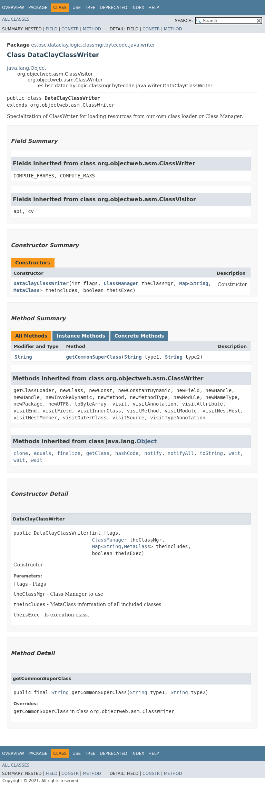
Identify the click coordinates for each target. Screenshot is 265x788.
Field (51, 29)
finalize (68, 453)
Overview (13, 7)
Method (92, 29)
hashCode (126, 453)
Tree (90, 7)
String (199, 283)
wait (235, 453)
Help (153, 7)
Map (183, 283)
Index (138, 7)
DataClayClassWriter (41, 283)
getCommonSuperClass (93, 357)
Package (37, 7)
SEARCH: (184, 20)
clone (20, 453)
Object (147, 441)
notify (153, 453)
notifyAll (181, 453)
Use (76, 7)
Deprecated (113, 7)
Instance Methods (81, 336)
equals (42, 453)
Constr (70, 29)
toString (211, 453)
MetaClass (26, 290)
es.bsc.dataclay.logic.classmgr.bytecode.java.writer (93, 45)
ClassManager (121, 283)
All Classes (15, 19)
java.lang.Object (26, 68)
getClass (97, 453)
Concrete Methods (139, 336)
